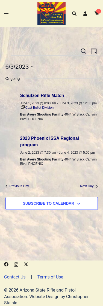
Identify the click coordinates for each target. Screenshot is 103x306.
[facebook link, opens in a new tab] (6, 263)
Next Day (89, 186)
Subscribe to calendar (48, 203)
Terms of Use (50, 277)
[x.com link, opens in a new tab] (26, 263)
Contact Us (15, 277)
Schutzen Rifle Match (42, 95)
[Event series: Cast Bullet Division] (37, 108)
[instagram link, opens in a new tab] (16, 263)
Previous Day (17, 186)
